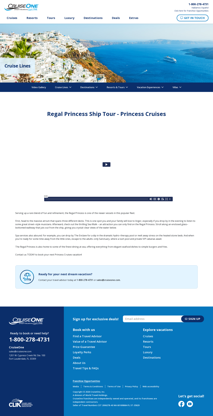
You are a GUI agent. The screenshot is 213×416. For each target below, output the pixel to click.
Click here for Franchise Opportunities (191, 11)
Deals (116, 18)
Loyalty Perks (82, 352)
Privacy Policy (131, 386)
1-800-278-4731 (85, 280)
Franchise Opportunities (86, 381)
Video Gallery (39, 87)
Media (76, 386)
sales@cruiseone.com (108, 280)
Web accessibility (151, 386)
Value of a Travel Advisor (90, 341)
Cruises (12, 18)
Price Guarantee (84, 347)
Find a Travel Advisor (87, 336)
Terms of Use (114, 386)
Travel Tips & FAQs (86, 368)
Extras (133, 18)
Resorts (32, 18)
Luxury (69, 18)
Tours (51, 18)
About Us (79, 363)
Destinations (93, 18)
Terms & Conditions (93, 386)
